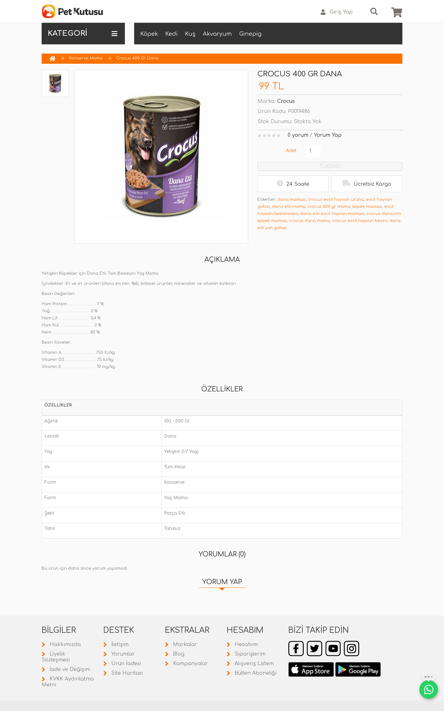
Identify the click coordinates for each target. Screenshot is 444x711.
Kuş (190, 34)
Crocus (286, 101)
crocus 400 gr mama (328, 206)
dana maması (292, 199)
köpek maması (367, 206)
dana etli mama (288, 206)
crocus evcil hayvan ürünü (336, 199)
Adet (291, 150)
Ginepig (250, 34)
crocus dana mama (309, 221)
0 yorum (298, 135)
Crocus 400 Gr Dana (137, 58)
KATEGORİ (82, 33)
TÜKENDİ (329, 166)
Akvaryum (217, 34)
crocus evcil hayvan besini (359, 221)
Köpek (149, 34)
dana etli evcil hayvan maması (332, 214)
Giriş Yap (337, 12)
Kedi (171, 34)
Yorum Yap (328, 135)
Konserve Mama (86, 58)
